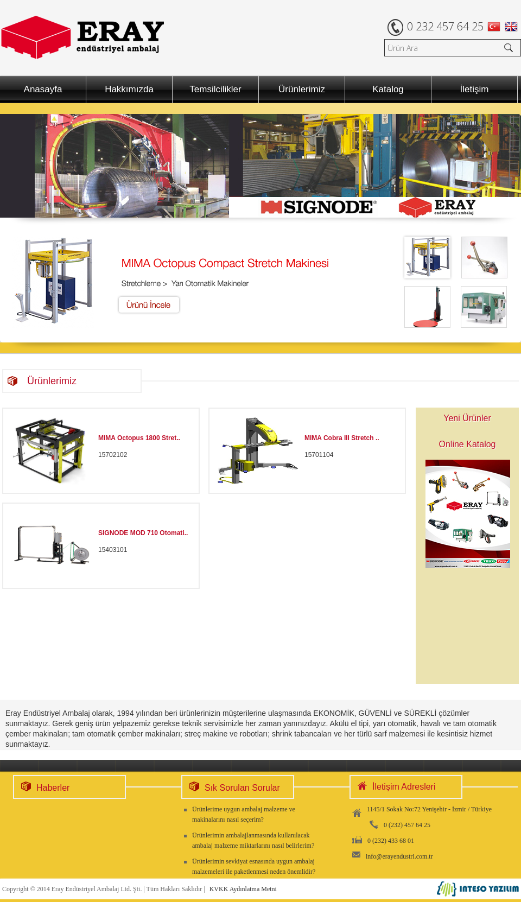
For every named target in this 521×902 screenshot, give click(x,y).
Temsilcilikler (215, 89)
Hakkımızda (129, 89)
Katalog (388, 89)
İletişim (474, 89)
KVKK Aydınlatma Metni (243, 889)
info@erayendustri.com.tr (399, 856)
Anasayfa (43, 89)
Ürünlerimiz (301, 89)
